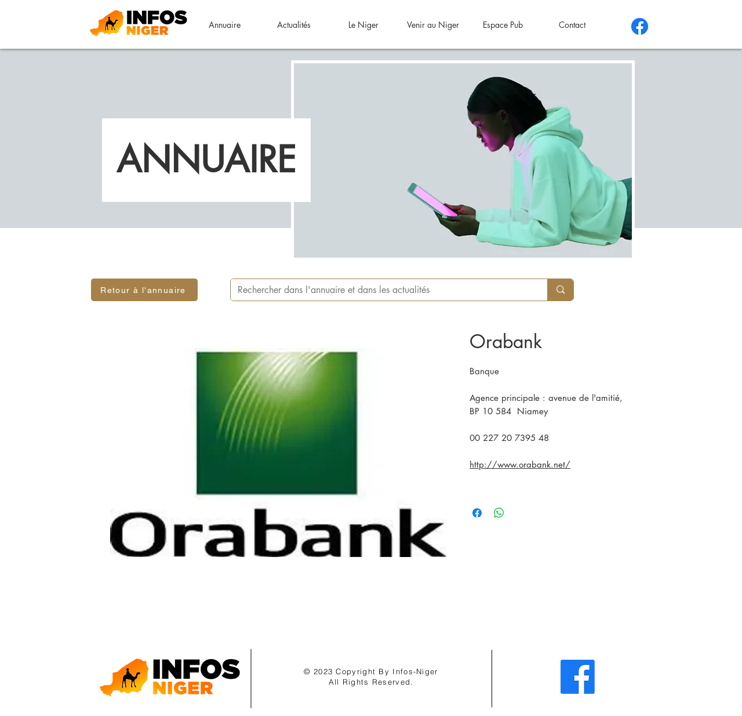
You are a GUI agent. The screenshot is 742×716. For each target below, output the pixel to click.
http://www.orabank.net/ (520, 464)
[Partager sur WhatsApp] (499, 513)
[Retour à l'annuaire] (144, 290)
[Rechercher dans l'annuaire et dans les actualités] (380, 290)
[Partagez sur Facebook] (477, 513)
